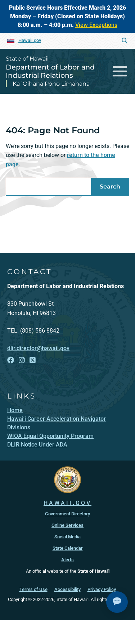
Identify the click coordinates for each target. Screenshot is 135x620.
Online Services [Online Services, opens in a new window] (67, 525)
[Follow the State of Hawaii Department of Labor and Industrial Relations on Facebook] (10, 360)
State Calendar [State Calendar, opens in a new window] (68, 548)
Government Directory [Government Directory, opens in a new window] (67, 513)
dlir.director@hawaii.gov (38, 348)
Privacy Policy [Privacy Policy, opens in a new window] (101, 589)
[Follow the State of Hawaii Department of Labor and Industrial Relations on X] (33, 360)
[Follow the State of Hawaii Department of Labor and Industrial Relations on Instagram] (22, 360)
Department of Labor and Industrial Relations (50, 71)
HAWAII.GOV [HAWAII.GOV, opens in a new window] (67, 503)
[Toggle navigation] (120, 71)
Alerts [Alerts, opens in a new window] (67, 559)
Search (110, 186)
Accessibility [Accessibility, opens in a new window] (67, 589)
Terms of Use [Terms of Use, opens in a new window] (33, 589)
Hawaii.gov (29, 40)
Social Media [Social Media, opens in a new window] (67, 536)
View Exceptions (96, 25)
